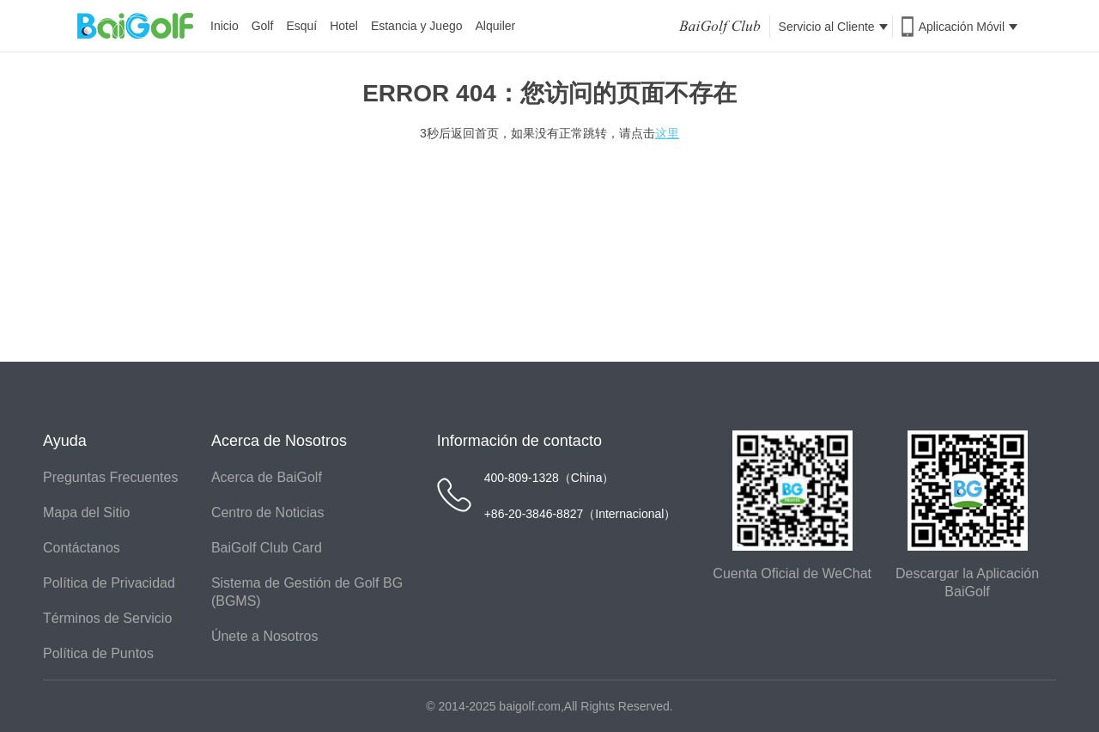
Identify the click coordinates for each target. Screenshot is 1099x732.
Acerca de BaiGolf (266, 477)
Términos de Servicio (107, 618)
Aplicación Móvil (968, 27)
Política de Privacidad (109, 583)
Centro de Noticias (268, 512)
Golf (263, 26)
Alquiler (496, 26)
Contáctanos (81, 547)
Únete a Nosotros (265, 636)
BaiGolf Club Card (266, 547)
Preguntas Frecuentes (110, 477)
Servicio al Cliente (833, 27)
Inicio (224, 26)
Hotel (344, 26)
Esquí (301, 26)
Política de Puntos (98, 653)
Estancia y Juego (417, 26)
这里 (667, 133)
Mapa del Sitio (86, 512)
